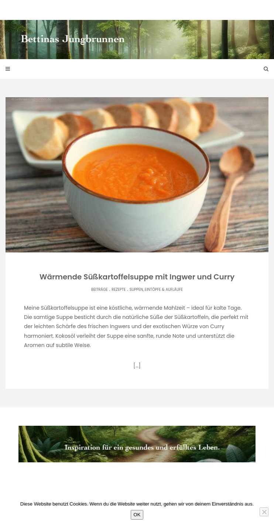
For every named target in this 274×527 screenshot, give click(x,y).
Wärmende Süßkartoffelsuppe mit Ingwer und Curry (137, 277)
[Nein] (264, 511)
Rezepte (119, 289)
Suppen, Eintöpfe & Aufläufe (156, 289)
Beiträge (99, 289)
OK (137, 514)
